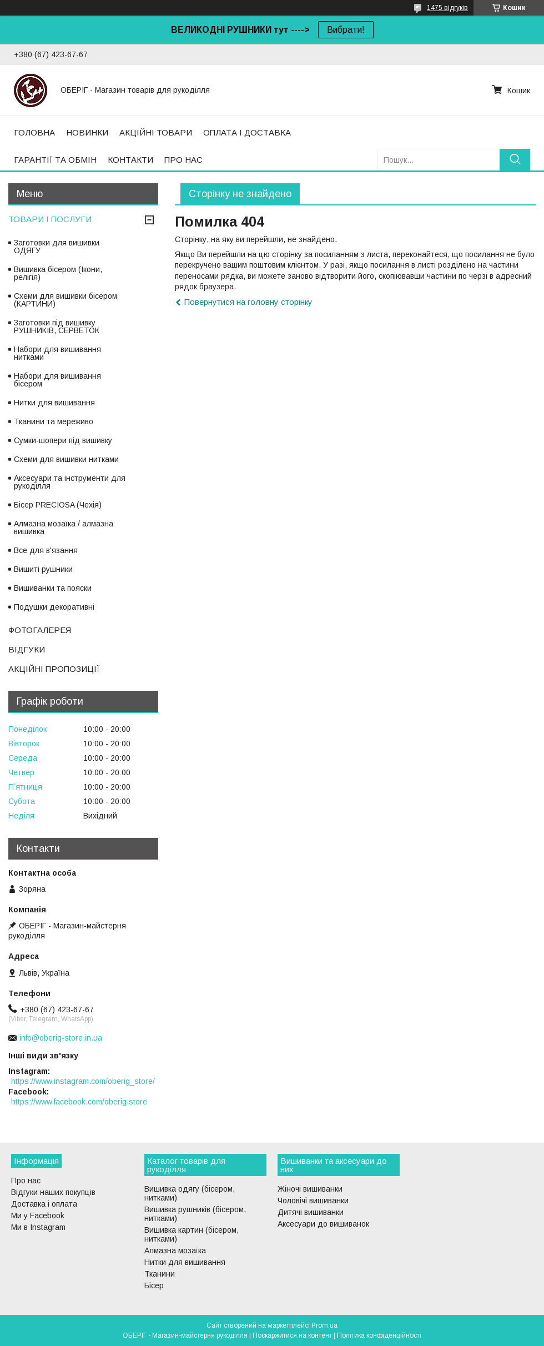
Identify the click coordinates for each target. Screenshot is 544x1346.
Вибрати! (346, 29)
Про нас (26, 1180)
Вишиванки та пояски (53, 588)
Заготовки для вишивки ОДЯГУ (56, 246)
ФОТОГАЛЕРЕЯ (39, 630)
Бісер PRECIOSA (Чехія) (58, 504)
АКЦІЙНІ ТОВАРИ (155, 132)
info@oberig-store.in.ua (60, 1037)
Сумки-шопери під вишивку (63, 440)
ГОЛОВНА (34, 132)
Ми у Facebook (37, 1215)
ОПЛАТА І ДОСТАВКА (247, 132)
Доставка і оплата (44, 1203)
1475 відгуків (447, 8)
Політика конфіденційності (379, 1335)
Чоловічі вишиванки (313, 1200)
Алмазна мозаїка (175, 1250)
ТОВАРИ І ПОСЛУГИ (50, 219)
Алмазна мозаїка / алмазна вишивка (63, 527)
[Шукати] (515, 159)
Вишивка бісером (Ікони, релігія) (58, 273)
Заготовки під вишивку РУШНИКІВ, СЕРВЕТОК (56, 326)
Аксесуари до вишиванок (323, 1223)
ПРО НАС (183, 159)
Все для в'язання (46, 550)
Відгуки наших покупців (53, 1192)
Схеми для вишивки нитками (66, 459)
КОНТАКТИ (130, 159)
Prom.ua (324, 1325)
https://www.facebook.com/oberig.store (79, 1101)
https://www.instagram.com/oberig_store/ (83, 1081)
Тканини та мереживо (53, 421)
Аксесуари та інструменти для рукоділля (69, 482)
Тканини (159, 1273)
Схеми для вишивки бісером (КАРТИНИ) (65, 300)
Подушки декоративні (54, 606)
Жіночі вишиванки (310, 1188)
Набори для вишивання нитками (57, 353)
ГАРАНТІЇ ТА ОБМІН (55, 159)
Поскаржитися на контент (292, 1335)
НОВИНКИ (87, 132)
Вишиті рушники (43, 569)
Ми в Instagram (38, 1227)
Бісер (154, 1285)
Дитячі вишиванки (311, 1212)
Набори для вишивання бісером (57, 379)
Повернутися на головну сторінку (248, 302)
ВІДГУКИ (26, 649)
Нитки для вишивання (54, 402)
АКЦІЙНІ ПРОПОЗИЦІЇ (54, 669)
